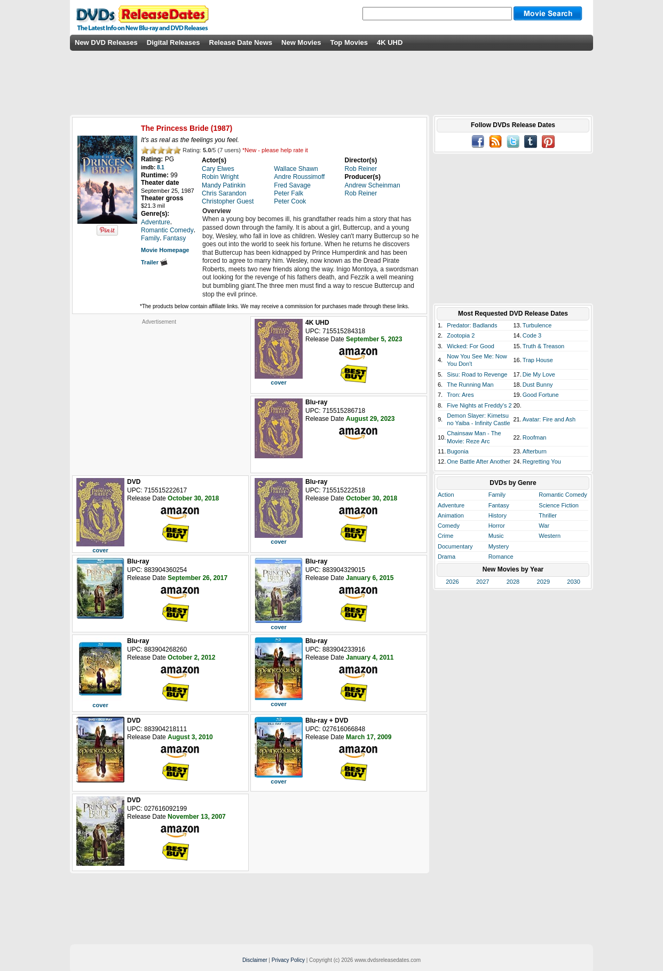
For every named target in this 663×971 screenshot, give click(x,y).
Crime (445, 536)
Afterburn (535, 451)
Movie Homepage (165, 250)
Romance (501, 556)
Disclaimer (254, 960)
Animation (451, 515)
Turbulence (537, 325)
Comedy (449, 525)
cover (278, 382)
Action (446, 494)
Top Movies (349, 42)
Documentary (455, 546)
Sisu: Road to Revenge (477, 374)
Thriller (548, 515)
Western (550, 536)
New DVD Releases (106, 42)
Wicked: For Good (470, 346)
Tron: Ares (460, 394)
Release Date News (241, 42)
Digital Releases (173, 42)
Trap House (538, 360)
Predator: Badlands (472, 325)
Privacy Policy (288, 960)
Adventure (451, 505)
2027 (482, 581)
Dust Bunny (538, 384)
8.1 (160, 167)
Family (497, 494)
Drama (446, 556)
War (544, 525)
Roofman (535, 437)
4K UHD (389, 42)
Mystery (498, 546)
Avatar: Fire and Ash (549, 419)
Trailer (154, 262)
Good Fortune (541, 394)
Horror (496, 525)
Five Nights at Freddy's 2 (479, 405)
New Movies (301, 42)
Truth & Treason (543, 346)
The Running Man (470, 384)
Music (496, 536)
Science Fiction (559, 505)
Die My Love (539, 374)
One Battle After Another (478, 461)
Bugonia (457, 451)
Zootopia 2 (461, 335)
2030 (573, 581)
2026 (452, 581)
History (497, 515)
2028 (513, 581)
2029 (543, 581)
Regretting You (542, 461)
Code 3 (532, 335)
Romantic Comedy (563, 494)
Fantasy (498, 505)
